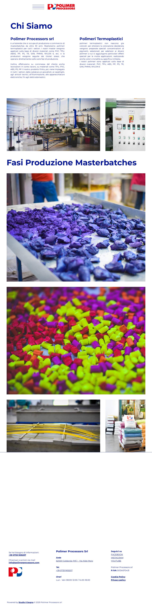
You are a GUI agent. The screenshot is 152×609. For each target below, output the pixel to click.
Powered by (13, 602)
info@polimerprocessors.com (24, 562)
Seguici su (116, 551)
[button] (38, 7)
